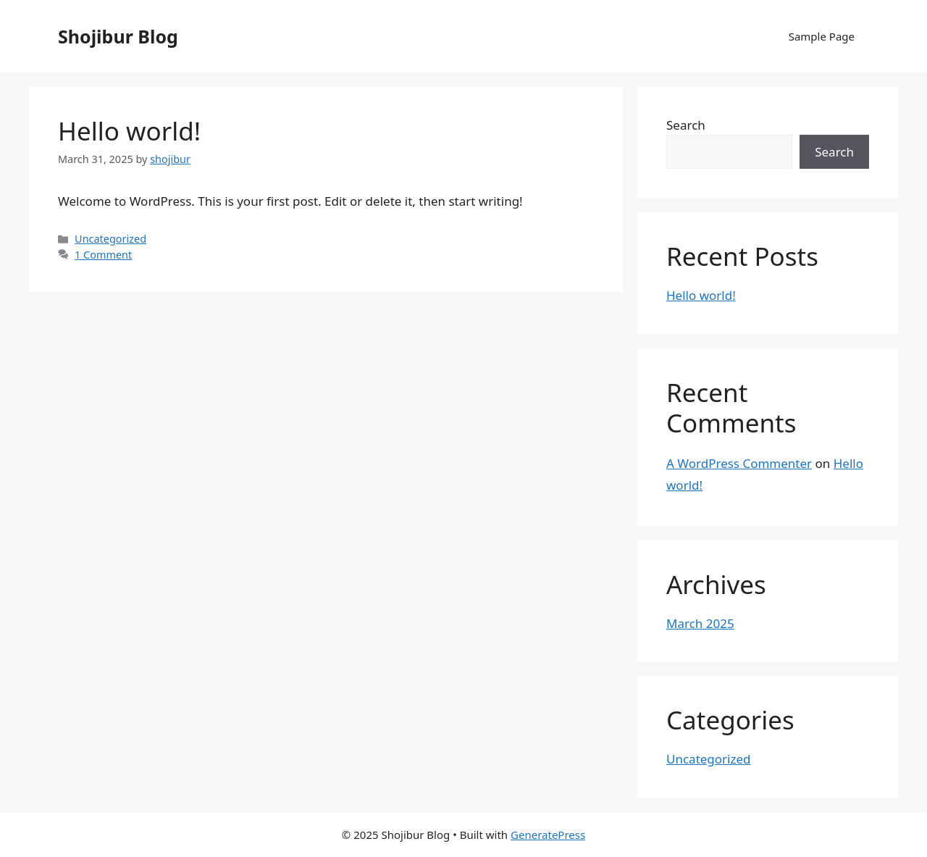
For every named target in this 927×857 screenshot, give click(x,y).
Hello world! (129, 131)
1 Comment (103, 255)
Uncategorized (110, 239)
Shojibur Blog (118, 36)
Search (685, 125)
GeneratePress (548, 834)
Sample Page (822, 36)
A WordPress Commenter (739, 463)
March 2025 (700, 623)
